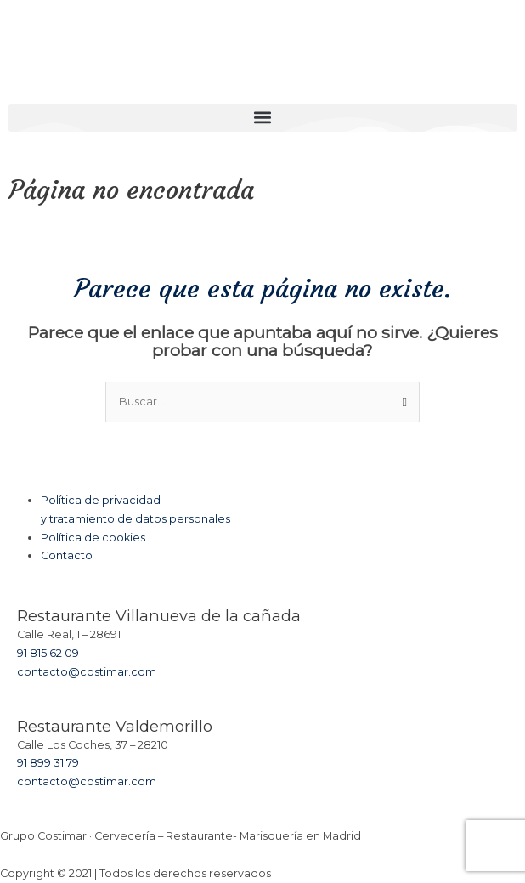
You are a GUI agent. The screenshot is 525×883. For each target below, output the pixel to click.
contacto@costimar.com (86, 671)
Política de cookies (93, 537)
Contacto (67, 555)
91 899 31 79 (48, 762)
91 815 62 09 (48, 653)
